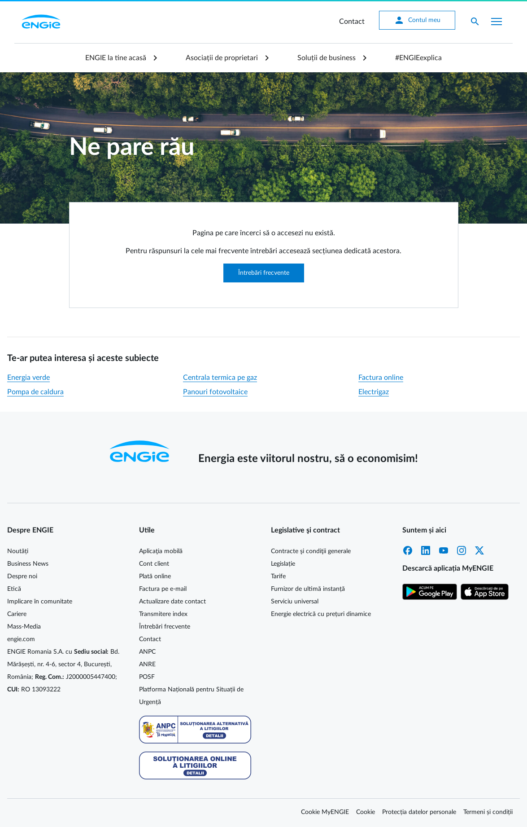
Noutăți (17, 551)
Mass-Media (24, 627)
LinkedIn (425, 550)
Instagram (461, 550)
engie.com (21, 639)
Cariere (16, 614)
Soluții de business (326, 58)
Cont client (154, 564)
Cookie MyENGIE (325, 812)
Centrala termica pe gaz (220, 377)
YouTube (443, 550)
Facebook (407, 550)
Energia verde (28, 377)
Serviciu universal (294, 601)
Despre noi (22, 576)
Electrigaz (373, 392)
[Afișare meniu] (496, 22)
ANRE (147, 664)
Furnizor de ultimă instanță (308, 589)
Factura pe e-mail (163, 589)
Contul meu (417, 20)
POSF (147, 677)
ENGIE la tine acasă (115, 58)
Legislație (283, 564)
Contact (352, 21)
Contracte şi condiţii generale (311, 551)
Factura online (380, 377)
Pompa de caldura (35, 392)
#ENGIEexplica (418, 58)
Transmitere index (163, 614)
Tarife (278, 576)
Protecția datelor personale (419, 812)
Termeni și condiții (488, 812)
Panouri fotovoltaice (215, 392)
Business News (27, 564)
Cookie (365, 812)
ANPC (147, 652)
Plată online (155, 576)
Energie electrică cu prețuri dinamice (321, 614)
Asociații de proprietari (222, 58)
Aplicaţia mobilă (161, 551)
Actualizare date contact (172, 601)
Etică (14, 589)
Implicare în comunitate (39, 601)
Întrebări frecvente (263, 273)
